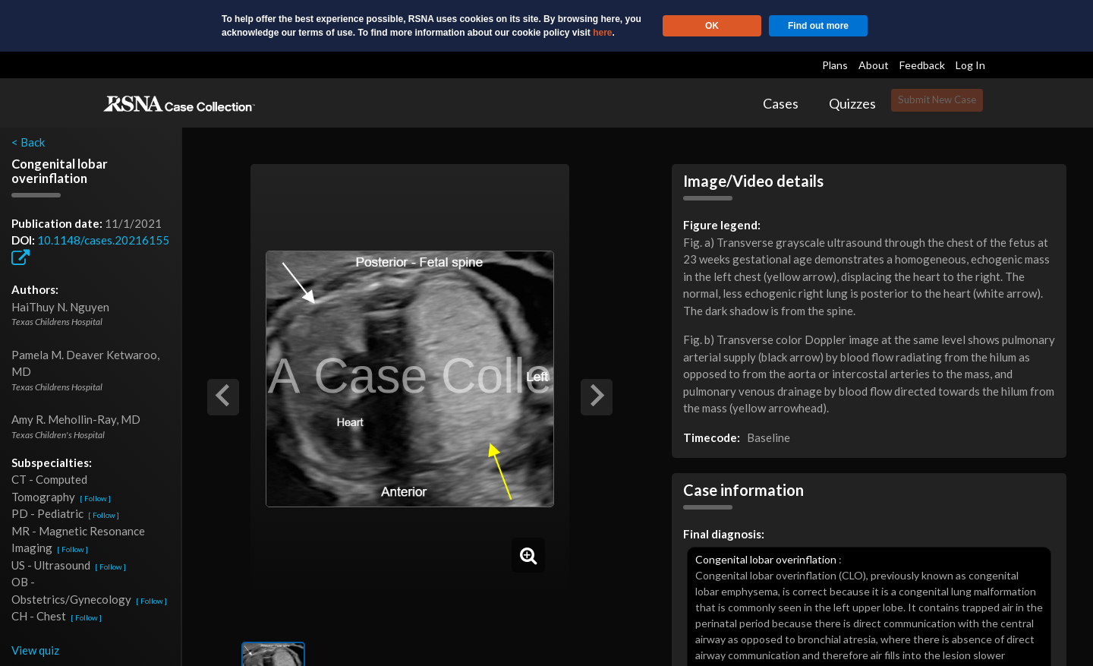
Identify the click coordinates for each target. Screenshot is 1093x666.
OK (712, 26)
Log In (970, 64)
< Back (28, 142)
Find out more (818, 26)
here (602, 32)
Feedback (922, 64)
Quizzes (852, 103)
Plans (835, 64)
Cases (780, 103)
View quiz (35, 650)
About (873, 64)
